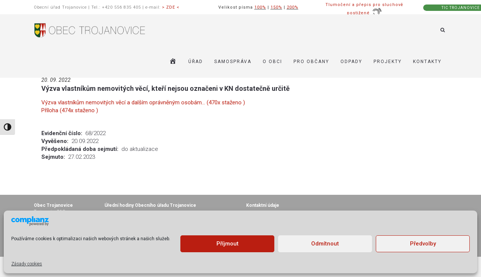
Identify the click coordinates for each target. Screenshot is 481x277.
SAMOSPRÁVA (232, 61)
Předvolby (423, 243)
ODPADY (351, 61)
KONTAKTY (427, 61)
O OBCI (272, 61)
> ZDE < (170, 7)
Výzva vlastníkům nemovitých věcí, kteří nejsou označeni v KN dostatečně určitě (165, 88)
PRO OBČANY (311, 61)
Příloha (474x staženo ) (69, 110)
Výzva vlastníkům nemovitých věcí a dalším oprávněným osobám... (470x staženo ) (143, 102)
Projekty (388, 61)
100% (260, 7)
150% (276, 7)
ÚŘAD (195, 61)
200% (292, 7)
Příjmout (227, 243)
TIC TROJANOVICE (461, 8)
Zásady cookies (26, 263)
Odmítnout (325, 243)
